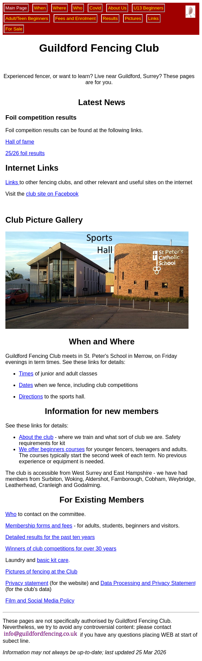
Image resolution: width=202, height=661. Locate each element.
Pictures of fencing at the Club (41, 571)
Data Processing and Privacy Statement (148, 583)
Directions (31, 396)
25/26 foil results (25, 153)
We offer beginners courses (52, 449)
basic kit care (52, 560)
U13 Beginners (148, 7)
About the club (36, 437)
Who (77, 7)
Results (110, 18)
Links (153, 18)
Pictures (133, 18)
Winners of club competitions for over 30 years (60, 549)
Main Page (16, 7)
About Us (117, 7)
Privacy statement (26, 583)
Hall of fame (19, 142)
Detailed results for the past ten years (50, 537)
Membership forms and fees (38, 526)
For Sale (13, 28)
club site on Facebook (52, 194)
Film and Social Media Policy (40, 601)
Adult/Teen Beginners (26, 18)
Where (59, 7)
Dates (26, 385)
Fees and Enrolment (75, 18)
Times (26, 373)
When (40, 7)
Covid (95, 7)
